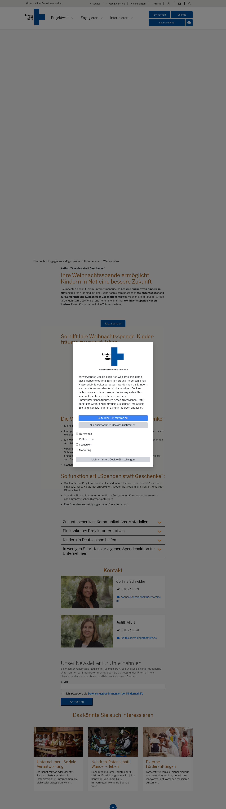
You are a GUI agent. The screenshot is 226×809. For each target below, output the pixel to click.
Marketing (85, 450)
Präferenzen (86, 439)
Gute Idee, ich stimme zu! (113, 418)
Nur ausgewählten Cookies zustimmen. (113, 425)
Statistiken (85, 444)
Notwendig (85, 433)
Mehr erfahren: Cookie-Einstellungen (113, 459)
